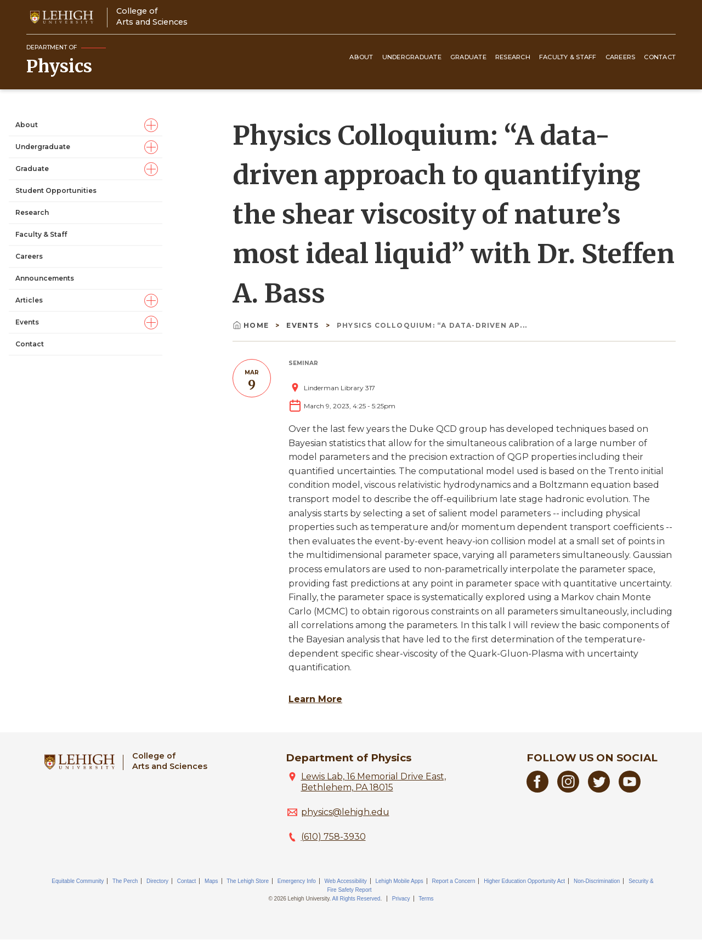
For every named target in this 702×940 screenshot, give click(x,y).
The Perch (125, 881)
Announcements (44, 278)
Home (252, 325)
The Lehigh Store (248, 881)
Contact (660, 57)
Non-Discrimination (597, 881)
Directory (157, 881)
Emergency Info (297, 881)
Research (512, 57)
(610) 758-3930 (333, 836)
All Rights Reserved (356, 899)
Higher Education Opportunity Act (524, 881)
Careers (620, 57)
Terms (425, 899)
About (361, 57)
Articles (29, 300)
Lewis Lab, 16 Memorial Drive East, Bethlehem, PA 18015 (373, 782)
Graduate (468, 57)
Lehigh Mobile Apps (399, 881)
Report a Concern (453, 881)
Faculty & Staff (568, 57)
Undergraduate (411, 57)
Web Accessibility (346, 881)
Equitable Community (78, 881)
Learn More (315, 699)
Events (27, 322)
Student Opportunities (56, 190)
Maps (211, 881)
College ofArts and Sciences (152, 16)
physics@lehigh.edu (345, 812)
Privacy (401, 899)
